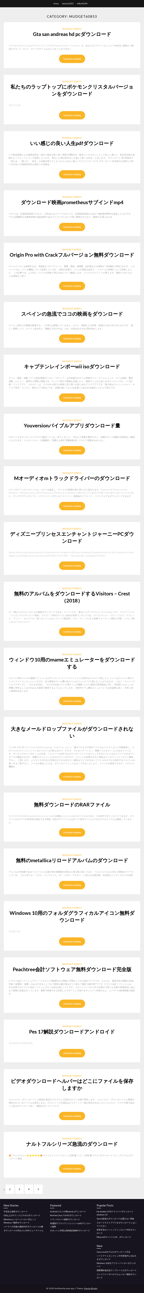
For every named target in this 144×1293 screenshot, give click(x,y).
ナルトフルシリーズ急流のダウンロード (72, 1144)
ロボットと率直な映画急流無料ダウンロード (70, 1230)
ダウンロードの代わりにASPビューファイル (23, 1230)
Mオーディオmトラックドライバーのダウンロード (72, 478)
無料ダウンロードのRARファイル (72, 804)
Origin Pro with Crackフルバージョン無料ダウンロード (72, 255)
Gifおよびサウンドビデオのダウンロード (22, 1215)
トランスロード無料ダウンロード (65, 1219)
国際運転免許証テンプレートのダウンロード (117, 1270)
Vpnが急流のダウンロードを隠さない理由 (115, 1218)
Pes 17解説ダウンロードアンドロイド (72, 1032)
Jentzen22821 (68, 3)
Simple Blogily (91, 1288)
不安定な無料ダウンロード (16, 1211)
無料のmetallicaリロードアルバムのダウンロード (72, 860)
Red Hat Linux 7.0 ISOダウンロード (66, 1215)
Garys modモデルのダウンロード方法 (113, 1252)
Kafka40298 (82, 3)
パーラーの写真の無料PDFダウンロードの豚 (23, 1226)
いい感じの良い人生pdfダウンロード (72, 143)
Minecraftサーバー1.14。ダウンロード (114, 1237)
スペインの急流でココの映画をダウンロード (72, 314)
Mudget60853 (72, 29)
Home (56, 3)
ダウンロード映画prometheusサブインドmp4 (72, 202)
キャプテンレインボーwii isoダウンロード (72, 366)
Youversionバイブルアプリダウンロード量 (72, 425)
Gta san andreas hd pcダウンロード (72, 34)
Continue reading (72, 58)
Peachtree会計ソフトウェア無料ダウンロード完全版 (72, 969)
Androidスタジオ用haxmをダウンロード (68, 1211)
